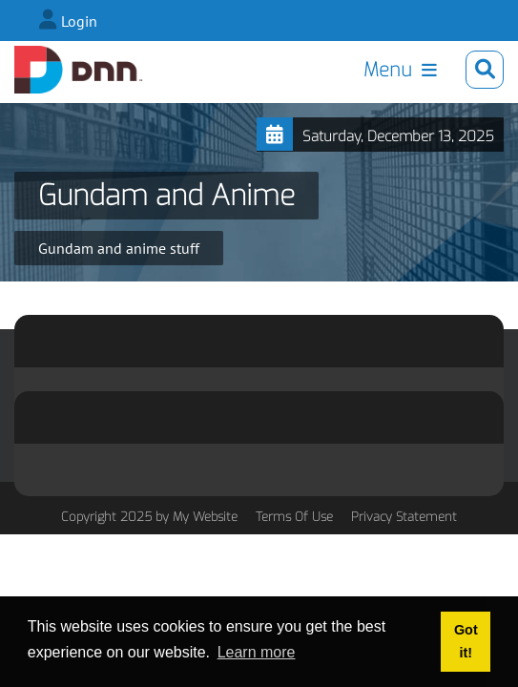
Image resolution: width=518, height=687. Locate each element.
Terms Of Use (294, 517)
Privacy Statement (404, 517)
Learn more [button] (257, 652)
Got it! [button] (466, 641)
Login (79, 21)
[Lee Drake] (78, 70)
